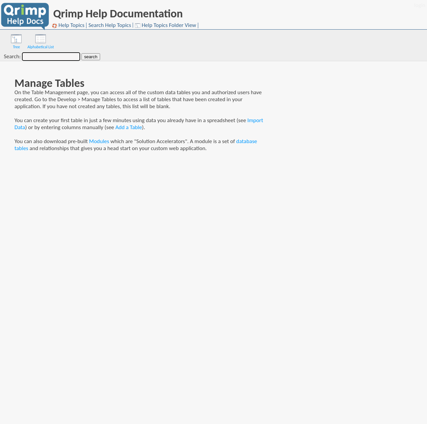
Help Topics (68, 25)
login (419, 5)
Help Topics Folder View (165, 25)
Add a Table (128, 127)
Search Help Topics (109, 25)
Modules (99, 141)
